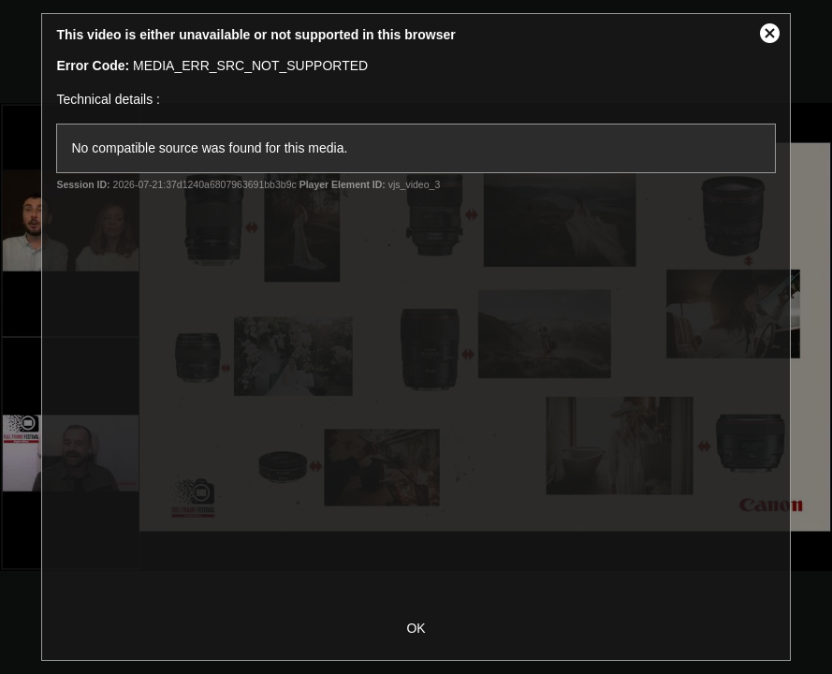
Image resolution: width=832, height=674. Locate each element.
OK (415, 628)
